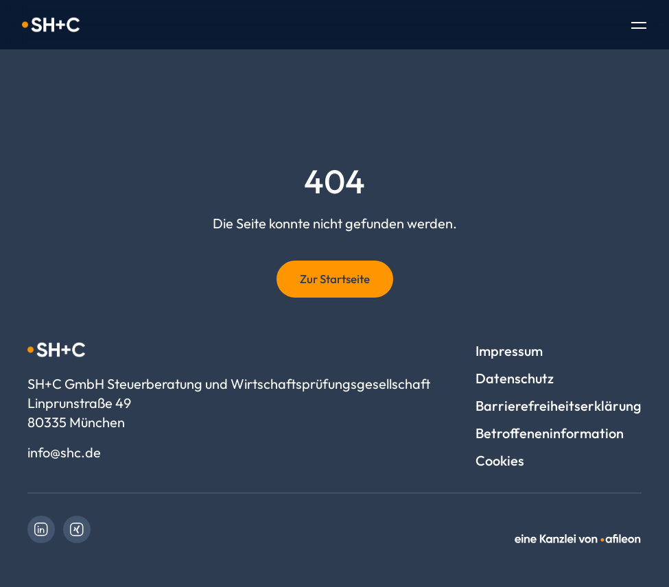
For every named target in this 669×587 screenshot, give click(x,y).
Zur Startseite (335, 279)
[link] (41, 529)
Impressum (509, 350)
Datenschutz (515, 378)
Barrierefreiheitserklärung (559, 405)
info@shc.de (64, 452)
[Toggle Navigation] (639, 26)
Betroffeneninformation (550, 433)
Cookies (500, 460)
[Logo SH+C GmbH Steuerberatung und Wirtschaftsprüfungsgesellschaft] (51, 24)
